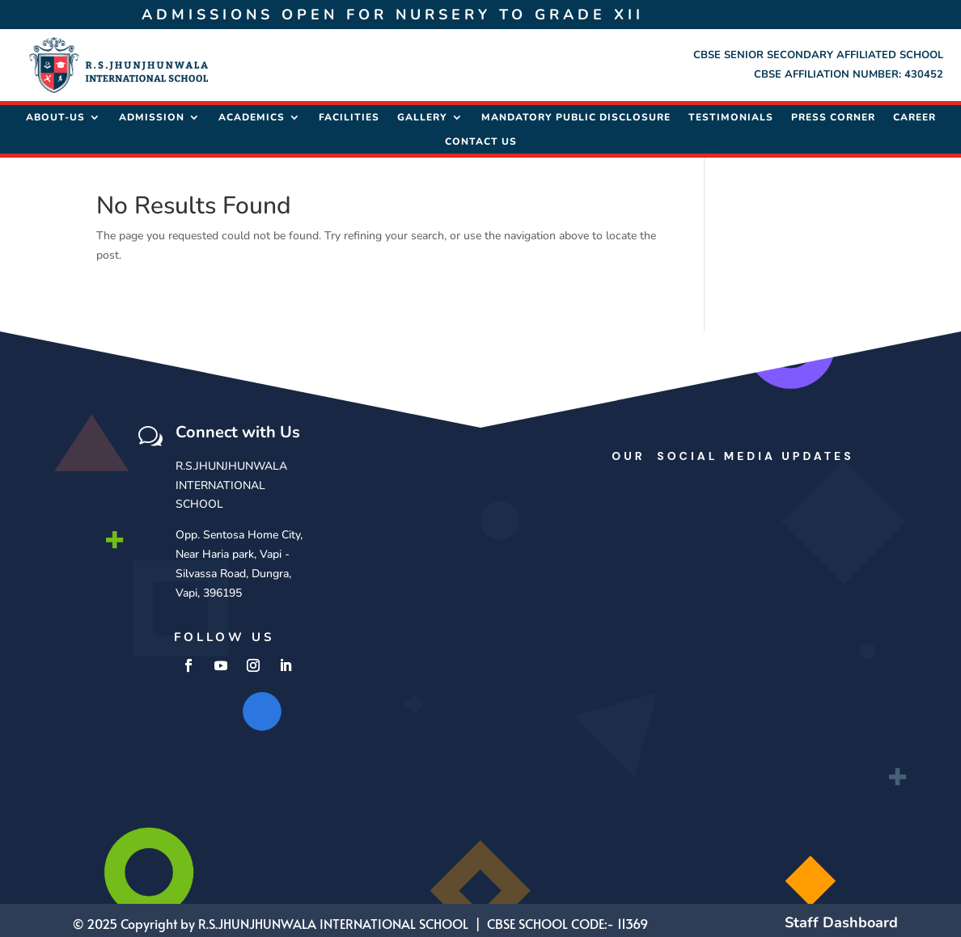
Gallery (422, 114)
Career (914, 114)
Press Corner (833, 114)
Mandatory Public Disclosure (576, 114)
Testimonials (730, 114)
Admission (151, 114)
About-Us (55, 114)
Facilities (349, 114)
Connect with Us (238, 428)
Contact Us (481, 139)
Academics (251, 114)
